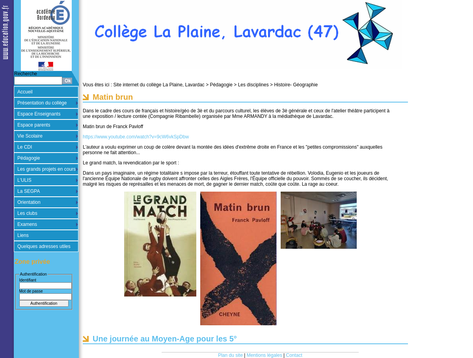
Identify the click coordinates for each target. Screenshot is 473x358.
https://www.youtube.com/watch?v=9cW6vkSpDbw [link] (136, 137)
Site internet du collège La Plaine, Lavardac (159, 85)
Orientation (29, 202)
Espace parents (33, 125)
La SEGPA (28, 191)
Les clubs (27, 213)
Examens (27, 224)
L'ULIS (24, 180)
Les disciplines (253, 85)
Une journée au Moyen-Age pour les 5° (165, 338)
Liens (23, 235)
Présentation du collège (42, 103)
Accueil (25, 92)
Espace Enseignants (38, 114)
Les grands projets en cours (46, 169)
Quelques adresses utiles (44, 246)
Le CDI (24, 147)
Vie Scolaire (30, 136)
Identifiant (27, 280)
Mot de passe (31, 291)
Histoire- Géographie (296, 85)
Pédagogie (28, 158)
